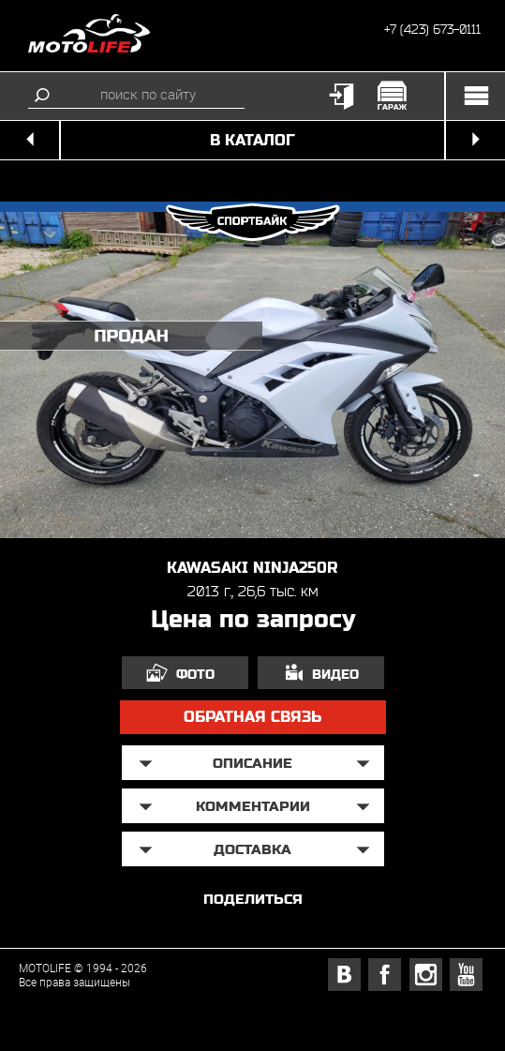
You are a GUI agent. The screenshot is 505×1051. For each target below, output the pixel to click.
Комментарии (253, 806)
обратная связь (252, 717)
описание (252, 763)
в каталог (252, 140)
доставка (252, 849)
